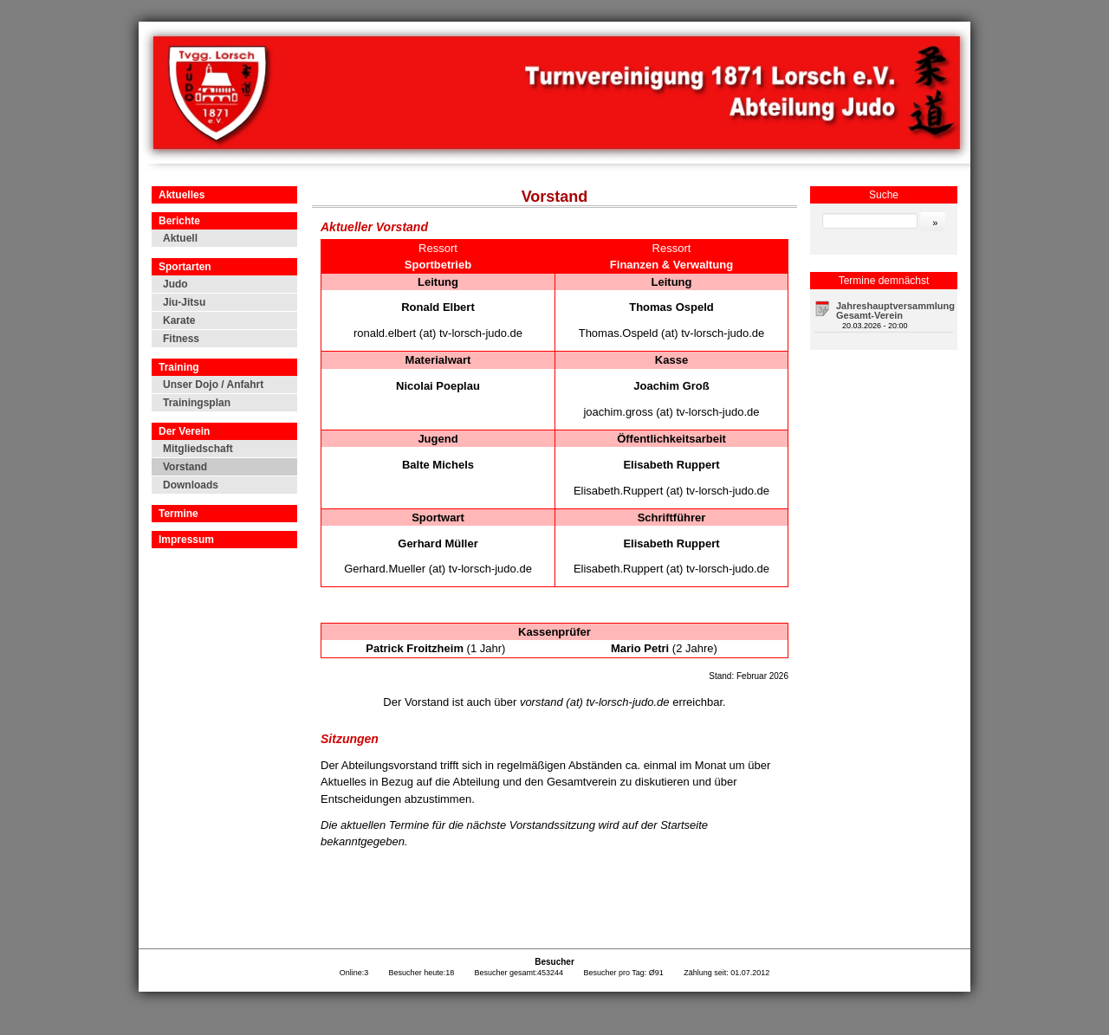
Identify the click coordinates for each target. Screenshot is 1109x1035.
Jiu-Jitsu (184, 302)
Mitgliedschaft (198, 449)
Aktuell (180, 238)
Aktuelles (181, 195)
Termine (178, 514)
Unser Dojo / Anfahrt (213, 384)
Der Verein (184, 431)
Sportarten (185, 267)
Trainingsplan (196, 403)
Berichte (179, 221)
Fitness (181, 339)
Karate (179, 320)
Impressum (186, 540)
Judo (175, 284)
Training (179, 367)
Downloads (190, 485)
